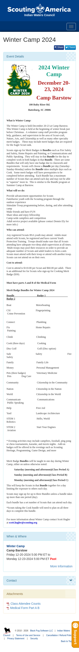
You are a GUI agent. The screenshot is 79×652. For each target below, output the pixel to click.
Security (34, 638)
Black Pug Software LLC (41, 631)
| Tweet (70, 47)
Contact (39, 580)
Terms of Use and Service (28, 635)
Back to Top (68, 641)
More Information (61, 566)
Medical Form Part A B (24, 608)
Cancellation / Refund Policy (59, 635)
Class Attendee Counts (23, 603)
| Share (59, 47)
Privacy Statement (15, 638)
